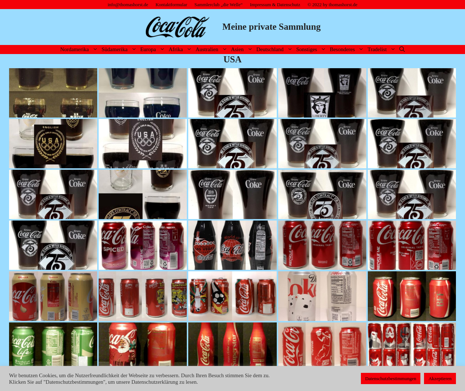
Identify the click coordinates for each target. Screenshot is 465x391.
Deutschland (275, 49)
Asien (243, 49)
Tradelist (382, 49)
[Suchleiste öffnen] (402, 49)
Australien (212, 49)
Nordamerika (80, 49)
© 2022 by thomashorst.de (333, 4)
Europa (153, 49)
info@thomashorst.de (128, 4)
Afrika (181, 49)
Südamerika (120, 49)
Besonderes (348, 49)
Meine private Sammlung (271, 27)
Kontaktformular (171, 4)
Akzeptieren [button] (440, 378)
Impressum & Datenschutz (275, 4)
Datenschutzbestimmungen (390, 378)
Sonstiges (312, 49)
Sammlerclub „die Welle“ (218, 4)
